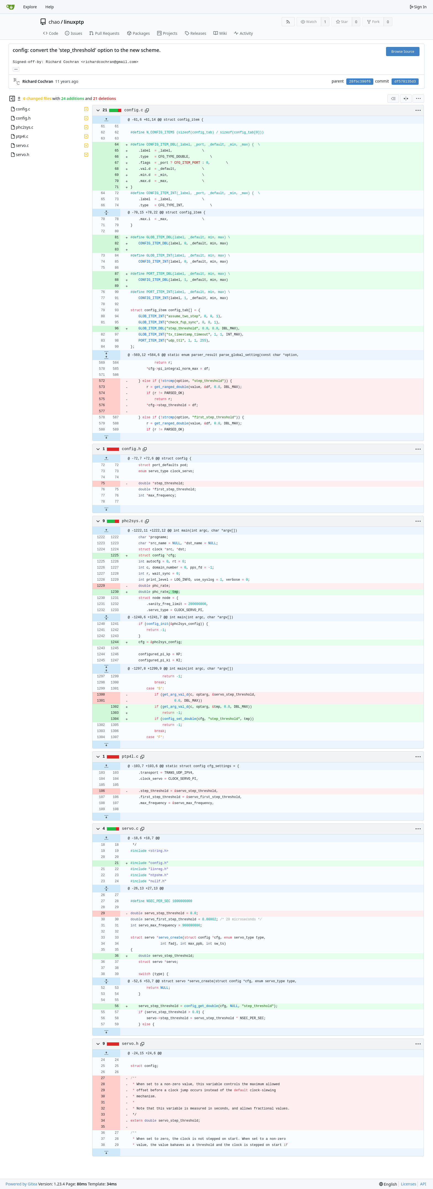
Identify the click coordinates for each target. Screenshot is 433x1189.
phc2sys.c (132, 521)
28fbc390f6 (360, 82)
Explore (30, 6)
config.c (133, 110)
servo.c (130, 828)
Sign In (418, 6)
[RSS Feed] (288, 21)
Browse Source (402, 51)
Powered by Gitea (21, 1184)
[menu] (418, 98)
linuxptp (74, 22)
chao (54, 22)
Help (49, 6)
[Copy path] (147, 110)
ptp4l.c (130, 756)
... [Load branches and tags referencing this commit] (16, 69)
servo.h (130, 1044)
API (423, 1184)
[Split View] (406, 98)
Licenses (408, 1184)
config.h (131, 449)
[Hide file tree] (12, 98)
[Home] (10, 7)
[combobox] (393, 98)
